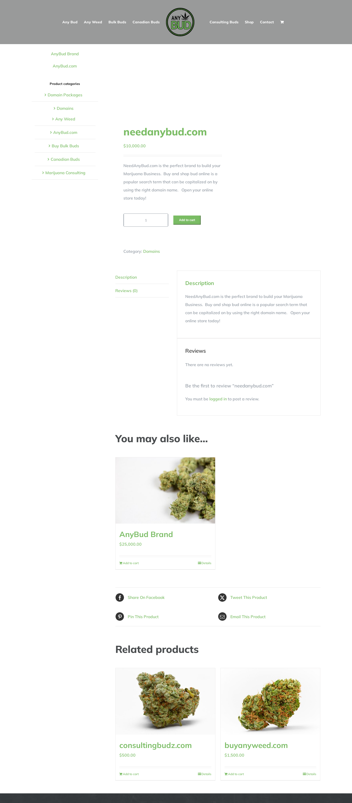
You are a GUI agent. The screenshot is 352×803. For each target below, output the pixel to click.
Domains (151, 251)
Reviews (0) (126, 290)
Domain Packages (65, 94)
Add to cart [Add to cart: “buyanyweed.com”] (236, 774)
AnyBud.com (65, 65)
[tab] (142, 277)
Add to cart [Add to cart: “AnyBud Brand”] (131, 563)
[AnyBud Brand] (165, 490)
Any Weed (65, 118)
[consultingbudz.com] (165, 701)
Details (206, 563)
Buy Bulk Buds (65, 145)
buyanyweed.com (256, 745)
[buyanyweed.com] (270, 701)
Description (126, 277)
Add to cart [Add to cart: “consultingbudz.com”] (131, 774)
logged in (218, 398)
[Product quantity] (146, 220)
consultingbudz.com (155, 745)
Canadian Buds (65, 159)
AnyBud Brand (146, 534)
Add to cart (187, 220)
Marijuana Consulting (65, 172)
